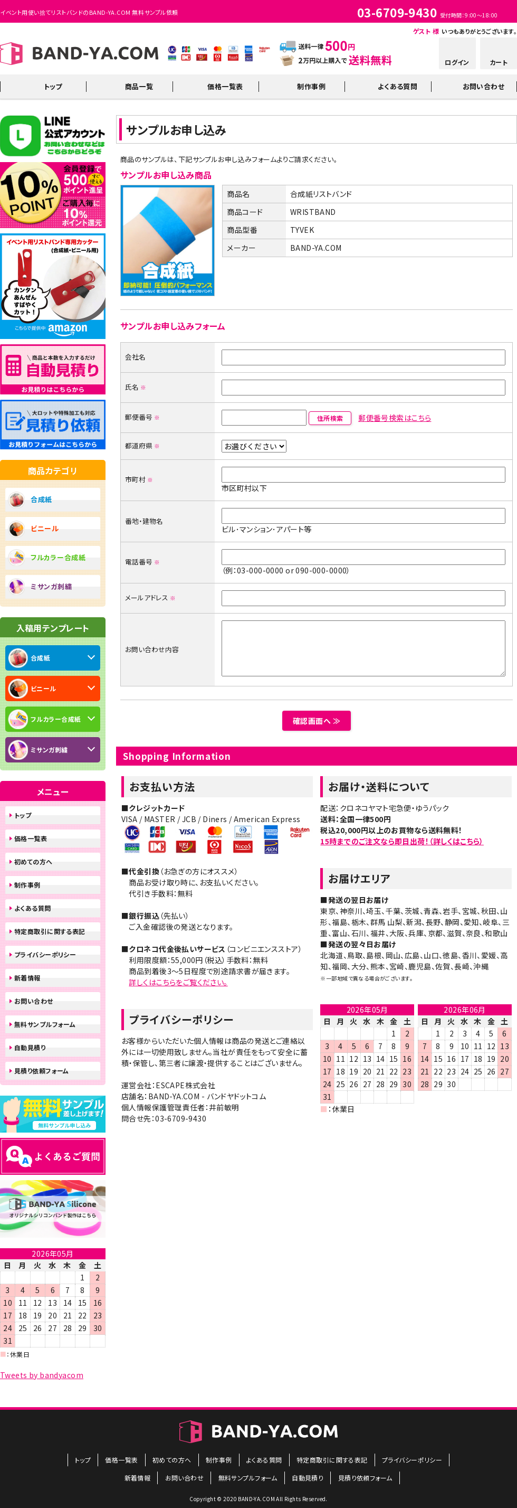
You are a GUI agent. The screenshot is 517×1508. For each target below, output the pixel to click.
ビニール (45, 528)
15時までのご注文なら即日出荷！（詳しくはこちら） (402, 841)
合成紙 (41, 499)
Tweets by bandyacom (41, 1375)
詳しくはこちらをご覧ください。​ (178, 982)
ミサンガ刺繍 (51, 586)
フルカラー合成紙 (58, 557)
